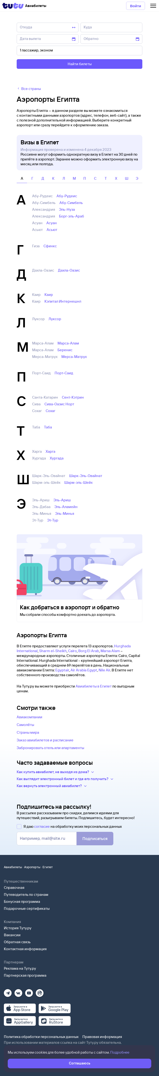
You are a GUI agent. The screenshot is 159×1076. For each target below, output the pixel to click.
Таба (48, 427)
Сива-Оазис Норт (59, 404)
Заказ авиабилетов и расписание (45, 740)
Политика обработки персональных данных (41, 1036)
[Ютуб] (29, 991)
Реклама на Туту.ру (20, 968)
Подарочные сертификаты (27, 908)
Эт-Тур (52, 520)
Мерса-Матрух (74, 356)
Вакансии (12, 935)
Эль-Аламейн (66, 506)
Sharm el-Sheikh (53, 651)
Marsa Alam (110, 651)
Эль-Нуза (67, 209)
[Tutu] (13, 6)
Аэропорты (32, 867)
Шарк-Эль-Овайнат (85, 475)
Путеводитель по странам (26, 894)
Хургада (57, 458)
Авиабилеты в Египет (94, 686)
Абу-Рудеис (67, 196)
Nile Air (104, 670)
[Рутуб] (39, 991)
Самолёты (25, 724)
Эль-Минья (64, 513)
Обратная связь (17, 942)
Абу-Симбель (71, 202)
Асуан (51, 223)
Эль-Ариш (62, 500)
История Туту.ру (17, 928)
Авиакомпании (29, 717)
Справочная (14, 887)
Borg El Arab (88, 651)
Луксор (55, 319)
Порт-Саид (64, 373)
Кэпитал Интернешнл (62, 301)
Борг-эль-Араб (71, 216)
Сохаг (50, 410)
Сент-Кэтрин (73, 397)
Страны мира (28, 732)
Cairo (72, 651)
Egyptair (62, 670)
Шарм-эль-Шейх (78, 482)
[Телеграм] (8, 991)
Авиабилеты (13, 867)
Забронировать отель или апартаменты (50, 747)
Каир (48, 294)
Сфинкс (50, 246)
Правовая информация (102, 1036)
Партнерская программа (25, 975)
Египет (48, 867)
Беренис (65, 350)
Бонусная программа (22, 901)
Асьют (52, 229)
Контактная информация (25, 949)
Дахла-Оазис (69, 270)
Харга (50, 451)
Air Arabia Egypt (84, 670)
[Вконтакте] (18, 991)
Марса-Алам (68, 343)
